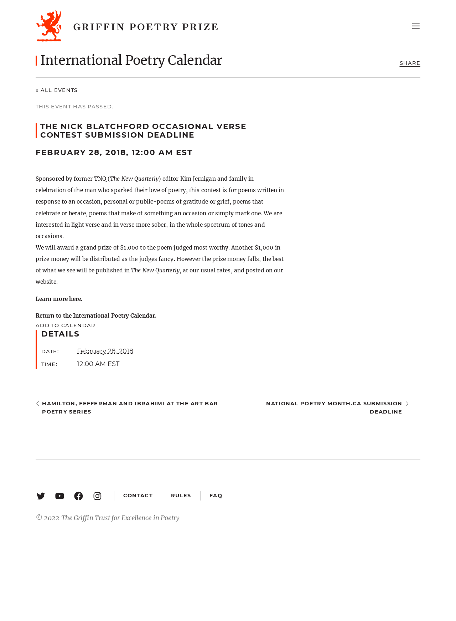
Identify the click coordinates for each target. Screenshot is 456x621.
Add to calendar (65, 325)
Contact (138, 495)
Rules (181, 495)
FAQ (215, 495)
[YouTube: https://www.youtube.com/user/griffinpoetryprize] (60, 496)
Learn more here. (59, 299)
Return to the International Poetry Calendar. (96, 315)
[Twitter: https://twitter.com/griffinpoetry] (41, 496)
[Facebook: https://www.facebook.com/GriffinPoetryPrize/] (78, 496)
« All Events (57, 90)
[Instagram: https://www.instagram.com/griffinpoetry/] (97, 496)
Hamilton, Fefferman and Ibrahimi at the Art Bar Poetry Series (130, 407)
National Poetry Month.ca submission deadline (334, 407)
